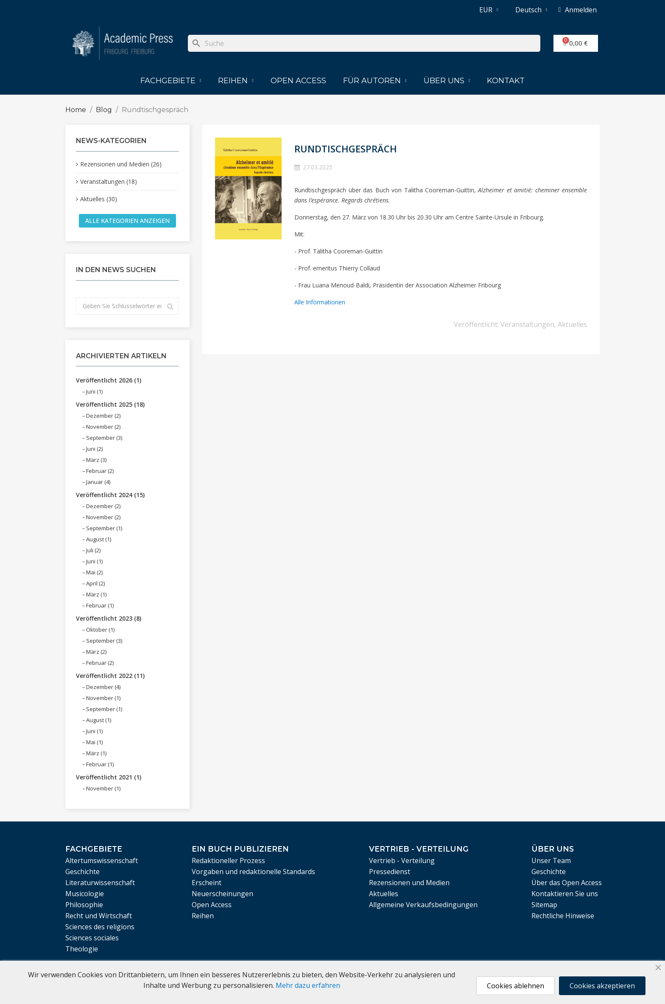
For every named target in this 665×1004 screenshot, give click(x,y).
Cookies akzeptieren (602, 985)
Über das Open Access (566, 882)
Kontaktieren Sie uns (564, 893)
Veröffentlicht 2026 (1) (108, 380)
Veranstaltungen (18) (108, 181)
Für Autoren (375, 80)
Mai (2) (94, 572)
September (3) (104, 438)
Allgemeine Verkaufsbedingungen (423, 904)
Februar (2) (100, 471)
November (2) (103, 426)
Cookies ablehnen (515, 985)
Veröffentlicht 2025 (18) (110, 404)
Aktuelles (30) (98, 199)
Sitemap (544, 904)
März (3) (96, 460)
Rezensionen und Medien (409, 882)
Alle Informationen (319, 302)
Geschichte (82, 871)
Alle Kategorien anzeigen (127, 221)
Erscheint (206, 882)
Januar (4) (98, 482)
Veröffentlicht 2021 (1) (108, 777)
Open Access (298, 80)
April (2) (95, 583)
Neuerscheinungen (222, 893)
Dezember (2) (103, 415)
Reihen (236, 80)
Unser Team (551, 860)
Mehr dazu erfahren (308, 985)
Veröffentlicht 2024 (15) (110, 495)
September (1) (104, 528)
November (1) (103, 698)
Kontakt (506, 80)
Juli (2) (93, 550)
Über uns (447, 80)
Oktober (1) (100, 629)
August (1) (98, 539)
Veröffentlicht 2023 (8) (108, 618)
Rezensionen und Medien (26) (121, 164)
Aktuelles (572, 324)
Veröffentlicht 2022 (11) (110, 676)
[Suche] (364, 43)
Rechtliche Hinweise (562, 915)
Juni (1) (94, 391)
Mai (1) (94, 742)
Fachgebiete (170, 80)
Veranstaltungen (527, 324)
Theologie (81, 949)
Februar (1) (100, 605)
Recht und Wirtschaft (98, 915)
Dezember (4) (103, 687)
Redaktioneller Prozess (228, 860)
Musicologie (84, 893)
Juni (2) (94, 449)
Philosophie (84, 904)
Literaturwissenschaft (100, 882)
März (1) (96, 594)
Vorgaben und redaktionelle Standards (253, 871)
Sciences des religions (99, 926)
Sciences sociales (92, 938)
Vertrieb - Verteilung (402, 860)
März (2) (96, 651)
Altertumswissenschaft (101, 860)
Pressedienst (389, 871)
